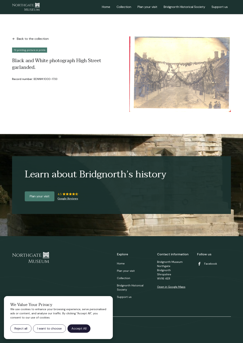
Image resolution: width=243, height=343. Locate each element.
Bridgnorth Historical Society (184, 7)
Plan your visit (147, 7)
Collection (124, 7)
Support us (220, 7)
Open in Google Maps (171, 287)
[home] (26, 7)
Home (106, 7)
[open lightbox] (180, 74)
